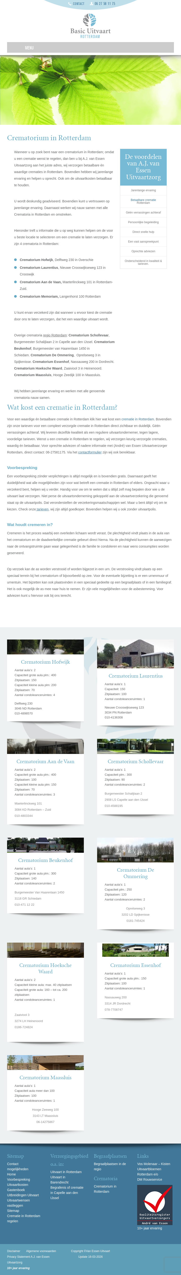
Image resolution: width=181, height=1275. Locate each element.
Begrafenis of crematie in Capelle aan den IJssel (66, 1193)
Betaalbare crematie (143, 200)
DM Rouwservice (149, 1179)
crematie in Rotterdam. (138, 419)
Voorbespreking (18, 1179)
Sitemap (13, 1211)
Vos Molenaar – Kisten (153, 1164)
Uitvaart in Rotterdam (66, 1172)
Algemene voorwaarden (41, 1251)
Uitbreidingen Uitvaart (23, 1195)
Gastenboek (16, 1190)
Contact (78, 4)
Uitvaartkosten (17, 1185)
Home (11, 1174)
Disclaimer (13, 1251)
